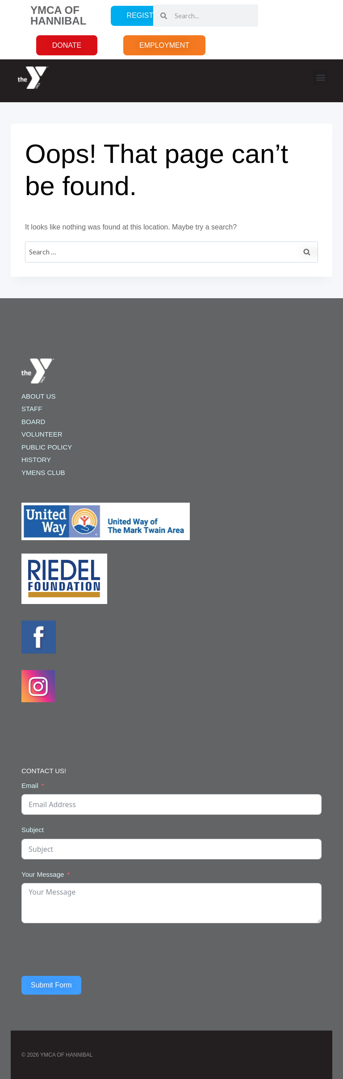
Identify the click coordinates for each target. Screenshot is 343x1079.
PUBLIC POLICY (46, 447)
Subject (32, 829)
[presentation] (89, 949)
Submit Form (51, 985)
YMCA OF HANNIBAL (58, 15)
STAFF (31, 408)
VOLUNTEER (42, 434)
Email (29, 785)
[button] (320, 77)
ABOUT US (38, 396)
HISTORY (36, 459)
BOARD (33, 421)
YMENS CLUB (43, 472)
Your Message (42, 874)
